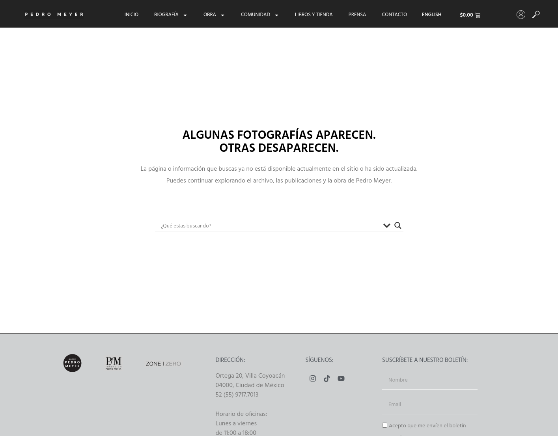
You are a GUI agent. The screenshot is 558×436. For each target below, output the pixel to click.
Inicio (131, 15)
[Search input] (270, 225)
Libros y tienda (314, 15)
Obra (214, 15)
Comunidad (260, 15)
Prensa (357, 15)
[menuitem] (431, 15)
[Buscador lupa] (397, 225)
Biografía (171, 15)
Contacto (394, 15)
